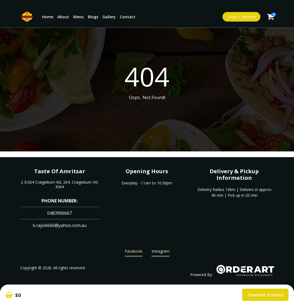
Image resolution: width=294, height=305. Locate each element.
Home (47, 16)
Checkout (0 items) (265, 294)
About (63, 16)
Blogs (93, 16)
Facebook (133, 252)
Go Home (147, 111)
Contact (127, 16)
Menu (78, 16)
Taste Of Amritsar (59, 171)
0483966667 (59, 213)
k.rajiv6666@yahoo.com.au (60, 225)
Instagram (161, 252)
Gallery (109, 16)
